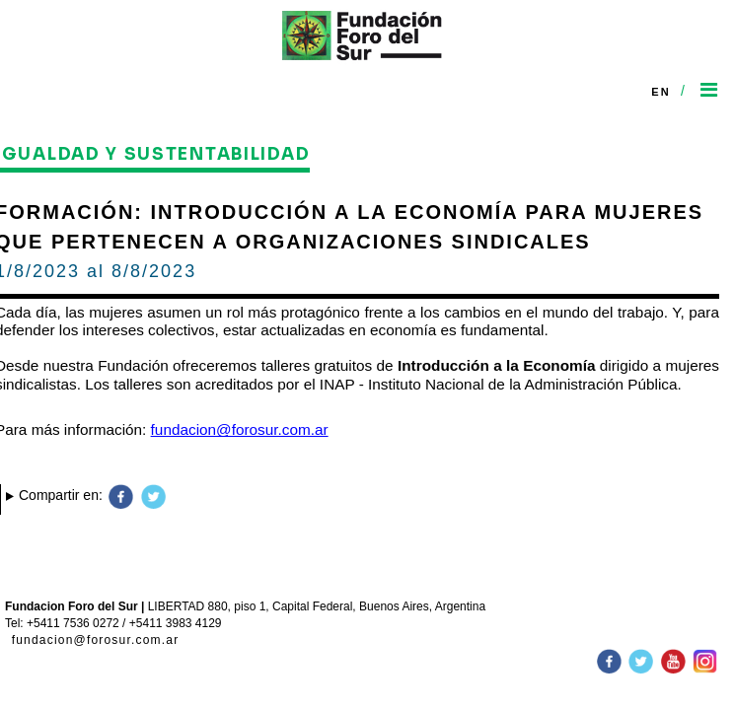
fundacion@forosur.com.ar (96, 640)
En (661, 92)
